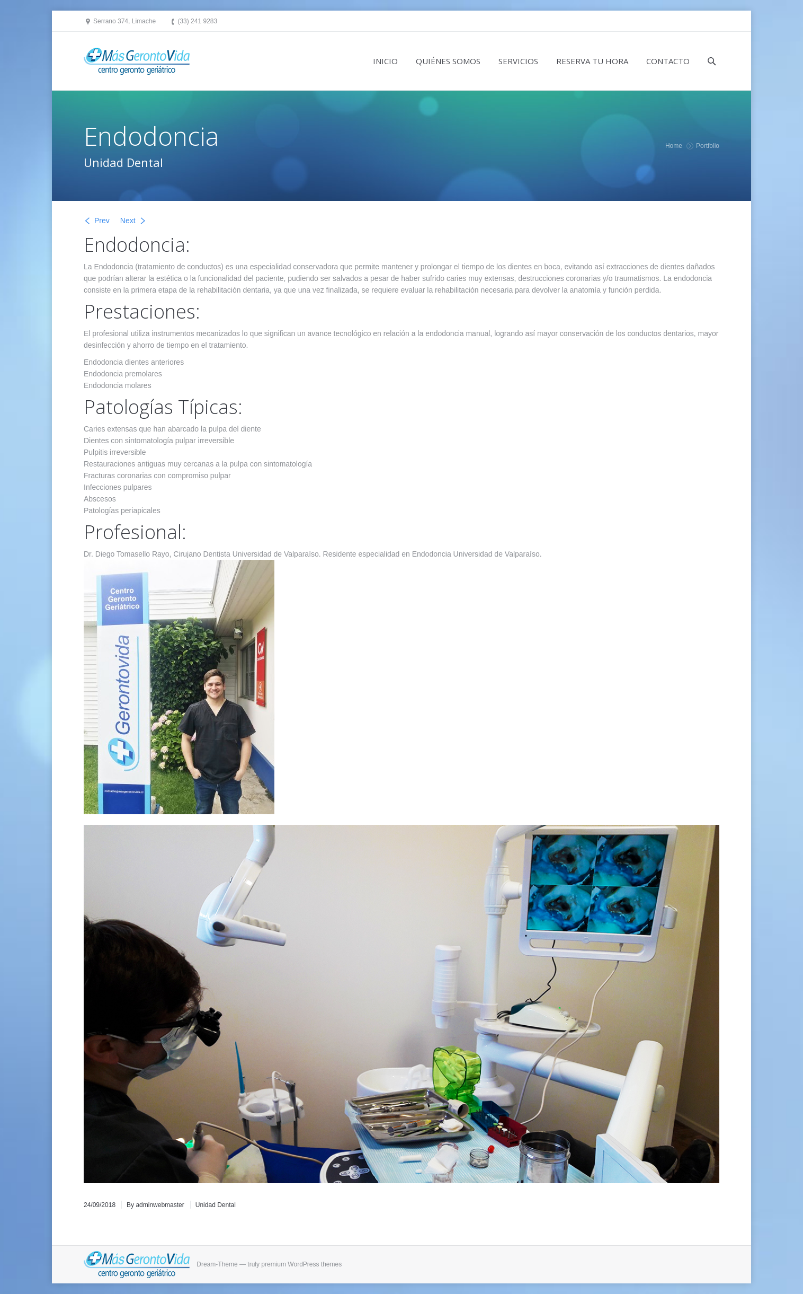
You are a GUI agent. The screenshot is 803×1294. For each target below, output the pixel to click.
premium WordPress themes (301, 1264)
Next (128, 220)
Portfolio (707, 145)
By (155, 1205)
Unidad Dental (215, 1205)
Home (673, 145)
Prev (102, 220)
